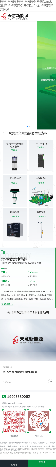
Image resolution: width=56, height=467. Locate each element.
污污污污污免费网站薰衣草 (19, 443)
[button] (27, 126)
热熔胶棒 (46, 446)
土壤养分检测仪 (12, 446)
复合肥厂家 (24, 446)
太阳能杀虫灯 (43, 443)
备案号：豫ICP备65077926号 (44, 453)
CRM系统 (17, 450)
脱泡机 (34, 443)
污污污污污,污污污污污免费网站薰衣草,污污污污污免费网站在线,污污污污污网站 (26, 5)
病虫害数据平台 (36, 446)
